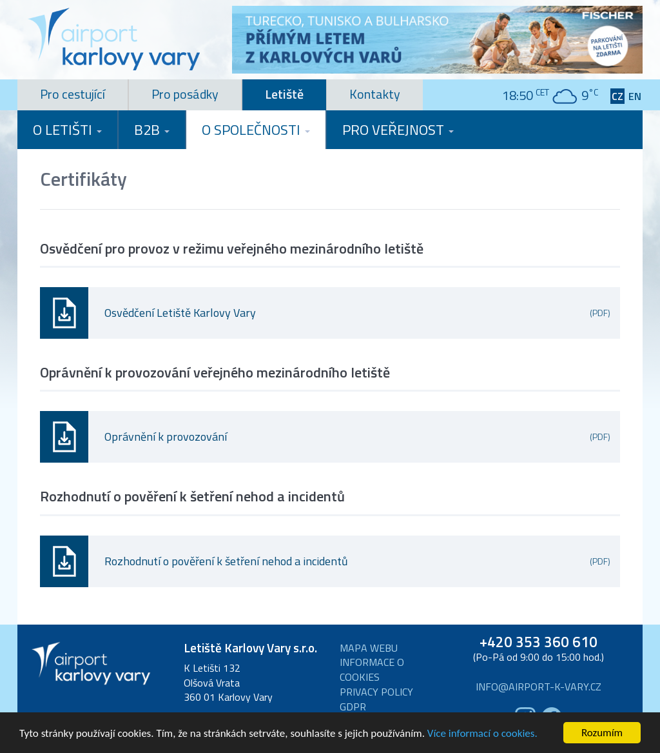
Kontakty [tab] (374, 94)
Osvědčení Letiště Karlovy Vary (357, 312)
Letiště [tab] (284, 94)
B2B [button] (152, 130)
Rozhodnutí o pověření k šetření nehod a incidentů (357, 561)
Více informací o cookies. (482, 733)
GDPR (353, 706)
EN (634, 96)
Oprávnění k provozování (357, 436)
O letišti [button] (67, 130)
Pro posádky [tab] (184, 94)
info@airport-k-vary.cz (538, 686)
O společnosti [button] (256, 130)
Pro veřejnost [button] (398, 130)
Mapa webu (369, 648)
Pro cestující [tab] (72, 94)
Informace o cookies (372, 670)
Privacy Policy (376, 692)
